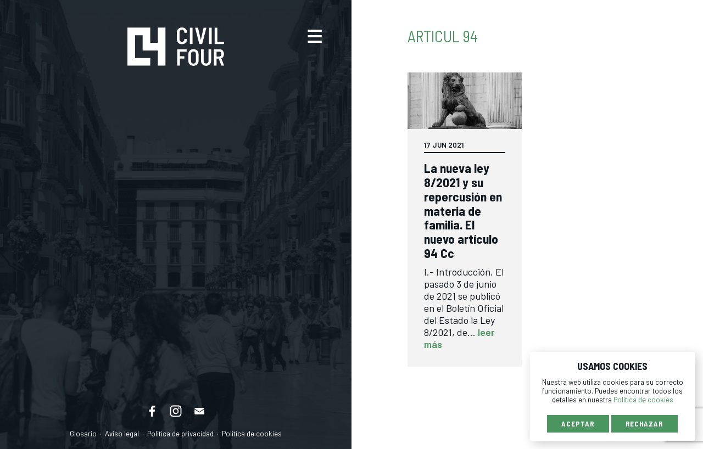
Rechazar (644, 423)
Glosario (83, 433)
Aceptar (577, 423)
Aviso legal (122, 433)
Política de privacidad (180, 433)
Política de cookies (252, 433)
